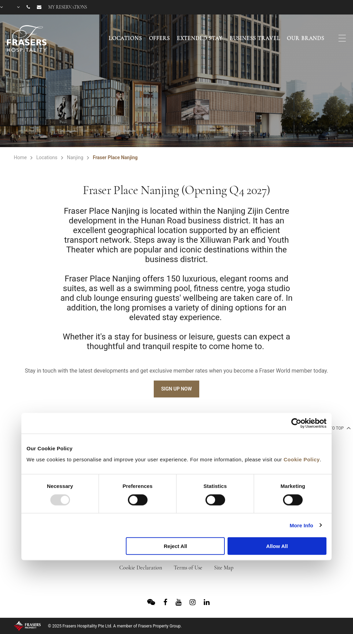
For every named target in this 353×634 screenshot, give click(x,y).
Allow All (277, 546)
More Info (301, 525)
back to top (334, 427)
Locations (125, 38)
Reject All (175, 546)
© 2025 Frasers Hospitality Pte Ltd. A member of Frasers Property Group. (115, 626)
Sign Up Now (176, 389)
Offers (159, 38)
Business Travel (255, 38)
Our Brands (305, 38)
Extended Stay (200, 38)
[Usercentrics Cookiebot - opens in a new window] (296, 423)
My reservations (67, 7)
